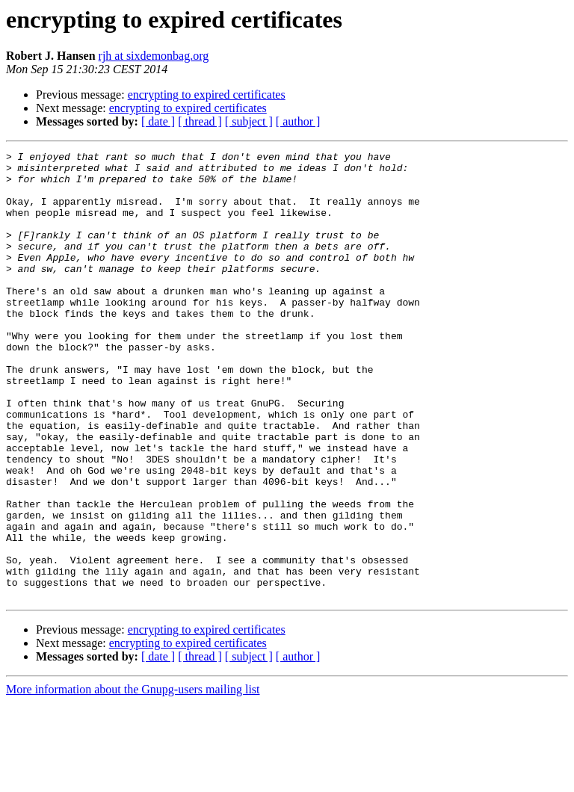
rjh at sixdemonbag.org (154, 55)
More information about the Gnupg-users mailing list (133, 779)
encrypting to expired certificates (207, 94)
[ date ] (158, 121)
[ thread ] (200, 121)
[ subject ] (249, 121)
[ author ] (298, 121)
